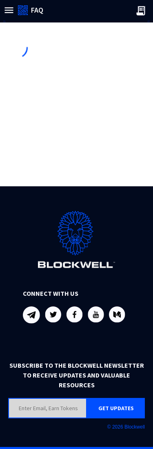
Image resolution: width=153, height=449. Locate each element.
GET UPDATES (116, 408)
